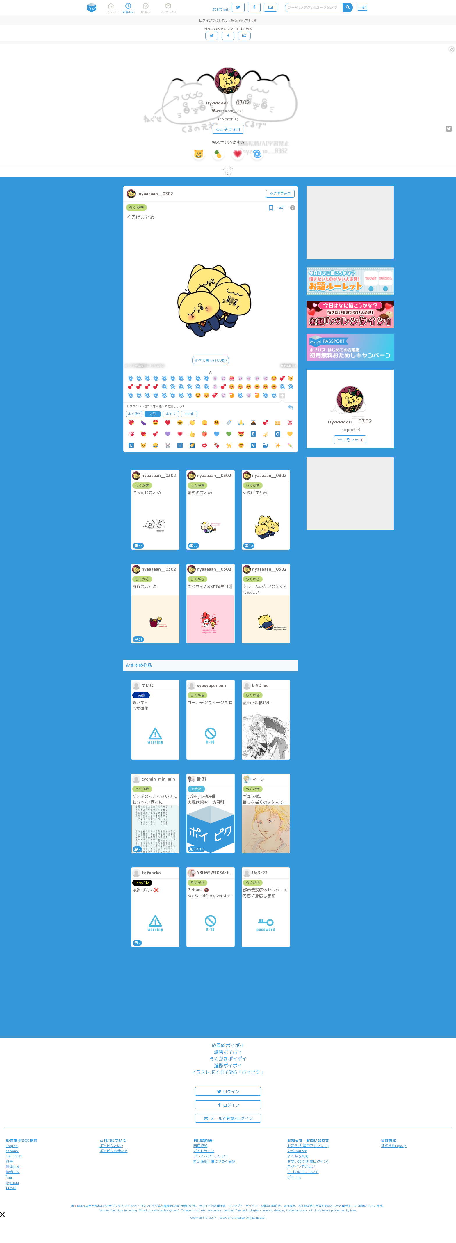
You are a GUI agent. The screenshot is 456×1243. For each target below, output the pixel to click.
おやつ (171, 414)
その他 (189, 414)
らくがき (136, 207)
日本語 (11, 1187)
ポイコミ (294, 1177)
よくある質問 (297, 1156)
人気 (152, 414)
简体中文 (13, 1166)
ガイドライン (203, 1150)
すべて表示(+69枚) (210, 360)
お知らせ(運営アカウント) (308, 1145)
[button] (2, 1214)
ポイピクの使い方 (114, 1150)
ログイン (228, 1091)
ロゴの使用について (303, 1171)
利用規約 (200, 1145)
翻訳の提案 (27, 1140)
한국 (9, 1161)
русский (12, 1182)
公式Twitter (297, 1150)
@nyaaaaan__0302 (229, 111)
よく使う (134, 414)
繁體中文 (13, 1171)
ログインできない (301, 1166)
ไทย (9, 1177)
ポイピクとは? (111, 1145)
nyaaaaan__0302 (228, 102)
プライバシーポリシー (210, 1156)
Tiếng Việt (14, 1156)
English (12, 1145)
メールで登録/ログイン (228, 1118)
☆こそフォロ (228, 129)
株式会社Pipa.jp (394, 1145)
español (12, 1150)
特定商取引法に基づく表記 (214, 1161)
